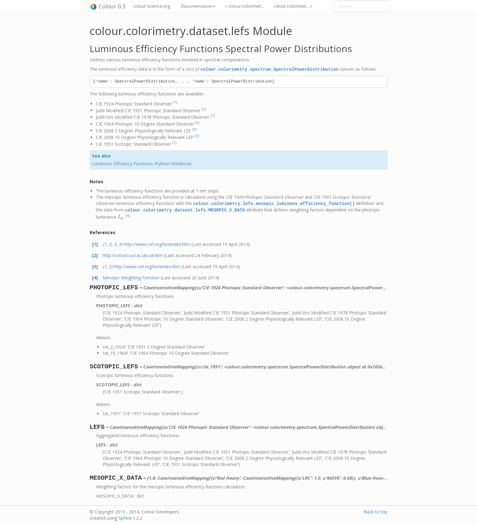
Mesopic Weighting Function (131, 277)
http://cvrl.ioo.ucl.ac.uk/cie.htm (133, 254)
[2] (197, 122)
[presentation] (120, 216)
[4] (128, 214)
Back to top (375, 511)
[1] (175, 102)
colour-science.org (151, 6)
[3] (194, 129)
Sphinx (125, 517)
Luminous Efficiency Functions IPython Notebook (141, 163)
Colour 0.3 (107, 6)
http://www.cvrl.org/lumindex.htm (157, 243)
